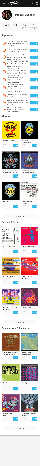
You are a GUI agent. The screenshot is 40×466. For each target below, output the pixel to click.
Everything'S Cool (9, 277)
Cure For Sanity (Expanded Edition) (17, 50)
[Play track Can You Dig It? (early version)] (4, 72)
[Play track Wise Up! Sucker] (4, 64)
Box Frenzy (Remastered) (26, 141)
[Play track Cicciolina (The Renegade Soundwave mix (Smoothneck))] (4, 88)
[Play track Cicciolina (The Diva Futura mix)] (4, 80)
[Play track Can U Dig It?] (4, 57)
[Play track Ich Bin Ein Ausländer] (4, 44)
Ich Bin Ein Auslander (29, 246)
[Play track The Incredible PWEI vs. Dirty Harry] (4, 110)
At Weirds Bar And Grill (9, 414)
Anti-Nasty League (9, 140)
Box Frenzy (6, 201)
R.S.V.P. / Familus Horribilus (28, 278)
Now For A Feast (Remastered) (27, 353)
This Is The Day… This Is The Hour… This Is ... (10, 172)
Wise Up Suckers (27, 383)
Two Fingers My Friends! (27, 202)
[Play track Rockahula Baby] (4, 96)
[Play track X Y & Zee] (4, 50)
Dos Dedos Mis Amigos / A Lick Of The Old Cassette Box (17, 43)
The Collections (8, 383)
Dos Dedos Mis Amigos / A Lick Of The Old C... (10, 353)
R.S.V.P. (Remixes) (9, 246)
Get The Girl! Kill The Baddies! (10, 308)
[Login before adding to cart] (34, 43)
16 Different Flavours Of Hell (29, 414)
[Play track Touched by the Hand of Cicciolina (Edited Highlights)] (4, 103)
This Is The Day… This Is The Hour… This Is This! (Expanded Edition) (16, 57)
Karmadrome (26, 307)
